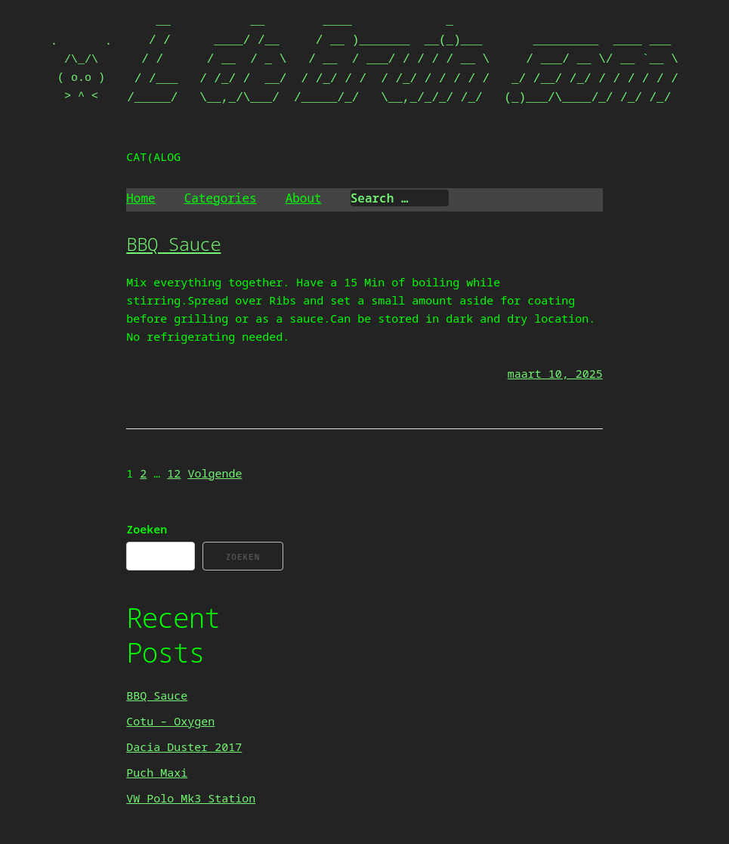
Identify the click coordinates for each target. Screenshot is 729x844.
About (304, 198)
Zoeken (146, 528)
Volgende (214, 473)
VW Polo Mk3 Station (190, 797)
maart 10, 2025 (555, 373)
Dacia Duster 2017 (184, 746)
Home (140, 198)
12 (174, 473)
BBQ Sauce (173, 243)
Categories (220, 198)
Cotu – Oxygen (170, 720)
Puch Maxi (156, 772)
